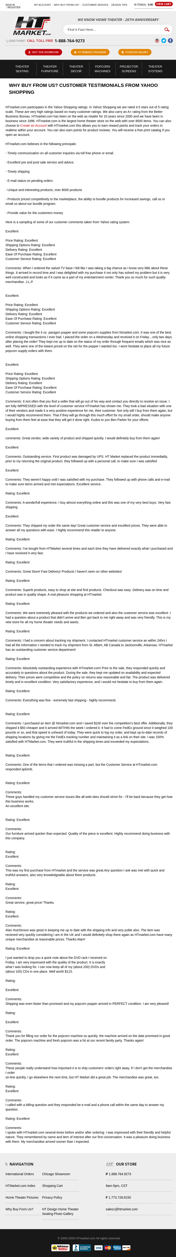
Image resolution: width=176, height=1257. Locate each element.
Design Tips (119, 4)
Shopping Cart (52, 1186)
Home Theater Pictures (22, 1197)
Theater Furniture (49, 69)
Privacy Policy (52, 1197)
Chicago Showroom (56, 1174)
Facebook (170, 40)
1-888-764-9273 (70, 40)
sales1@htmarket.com (122, 1209)
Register (14, 7)
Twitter (163, 40)
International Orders (20, 1174)
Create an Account (33, 125)
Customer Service (95, 4)
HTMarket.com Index (20, 1186)
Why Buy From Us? (19, 1209)
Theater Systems (155, 69)
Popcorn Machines (102, 69)
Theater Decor (76, 69)
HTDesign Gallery (135, 52)
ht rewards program (90, 52)
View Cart (163, 4)
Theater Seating (22, 69)
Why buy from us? (66, 4)
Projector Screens (129, 69)
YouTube (157, 40)
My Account (42, 4)
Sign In (10, 5)
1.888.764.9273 (120, 1174)
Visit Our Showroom (43, 52)
